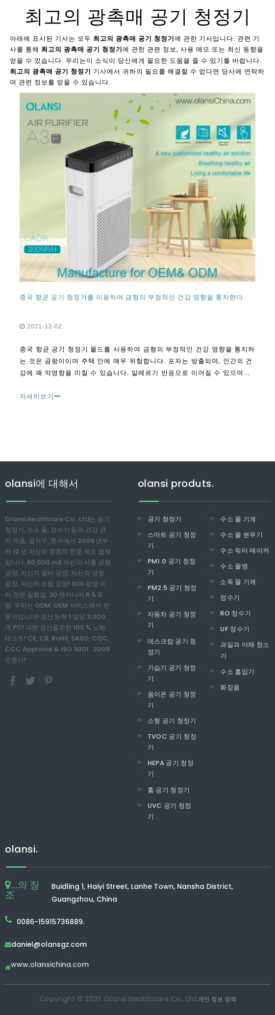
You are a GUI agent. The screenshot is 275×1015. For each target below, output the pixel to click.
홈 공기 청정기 (169, 790)
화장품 (230, 687)
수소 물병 (234, 566)
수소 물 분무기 (241, 534)
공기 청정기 (165, 519)
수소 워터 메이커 (244, 550)
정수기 (230, 597)
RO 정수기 (235, 613)
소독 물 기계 (238, 582)
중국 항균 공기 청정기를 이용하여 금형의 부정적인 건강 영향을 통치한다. (132, 297)
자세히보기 (40, 396)
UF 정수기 (235, 629)
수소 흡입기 (237, 671)
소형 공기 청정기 (172, 720)
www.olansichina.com (50, 965)
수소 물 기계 (238, 519)
